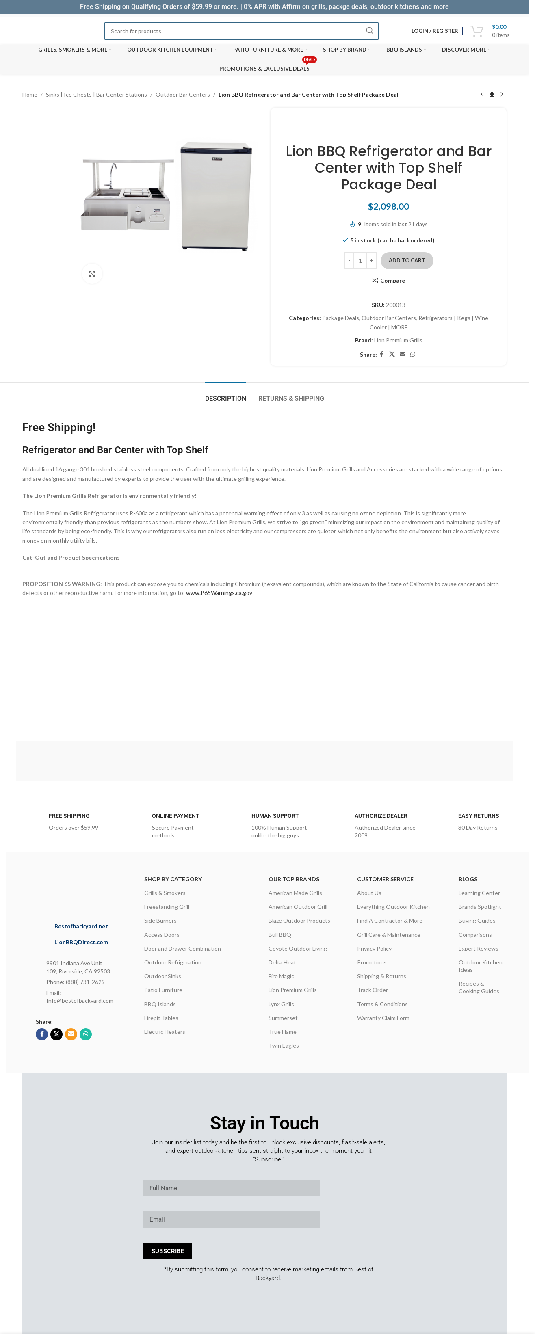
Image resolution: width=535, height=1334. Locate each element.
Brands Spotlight (480, 906)
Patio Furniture (163, 989)
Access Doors (162, 934)
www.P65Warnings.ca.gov (219, 592)
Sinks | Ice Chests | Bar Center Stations (96, 94)
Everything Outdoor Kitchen (393, 906)
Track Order (372, 989)
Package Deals (340, 317)
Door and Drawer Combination (182, 948)
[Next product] (502, 94)
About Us (369, 892)
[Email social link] (402, 354)
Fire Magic (281, 976)
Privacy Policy (374, 948)
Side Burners (160, 920)
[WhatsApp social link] (413, 354)
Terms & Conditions (382, 1004)
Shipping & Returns (381, 976)
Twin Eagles (284, 1045)
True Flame (283, 1031)
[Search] (241, 31)
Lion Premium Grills (398, 340)
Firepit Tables (161, 1017)
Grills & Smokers (165, 892)
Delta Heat (282, 962)
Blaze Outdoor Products (299, 920)
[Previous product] (482, 94)
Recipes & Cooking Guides (479, 987)
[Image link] (92, 889)
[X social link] (392, 354)
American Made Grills (295, 892)
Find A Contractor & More (389, 920)
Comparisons (475, 934)
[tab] (225, 394)
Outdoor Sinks (162, 976)
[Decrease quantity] (349, 260)
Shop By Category (173, 879)
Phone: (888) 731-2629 (75, 981)
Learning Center (479, 892)
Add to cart (407, 260)
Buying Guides (477, 920)
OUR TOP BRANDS (294, 879)
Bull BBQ (280, 934)
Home (29, 94)
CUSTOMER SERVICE (385, 879)
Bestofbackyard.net (81, 926)
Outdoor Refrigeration (172, 962)
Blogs (468, 879)
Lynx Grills (281, 1004)
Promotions (372, 962)
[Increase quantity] (371, 260)
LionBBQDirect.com (81, 941)
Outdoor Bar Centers (183, 94)
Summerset (283, 1017)
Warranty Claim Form (383, 1017)
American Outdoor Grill (298, 906)
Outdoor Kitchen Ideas (481, 966)
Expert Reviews (478, 948)
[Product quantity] (360, 260)
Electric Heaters (164, 1031)
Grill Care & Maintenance (388, 934)
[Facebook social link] (382, 354)
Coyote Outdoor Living (298, 948)
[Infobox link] (63, 824)
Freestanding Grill (166, 906)
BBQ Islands (160, 1004)
